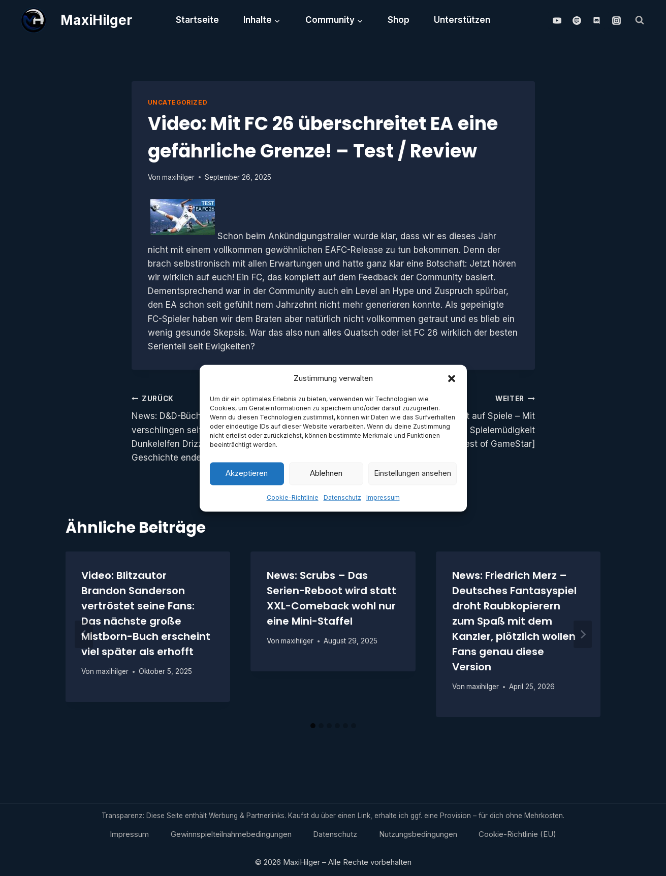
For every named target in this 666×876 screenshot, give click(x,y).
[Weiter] (583, 634)
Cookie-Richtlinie (293, 500)
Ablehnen (326, 476)
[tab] (312, 725)
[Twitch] (576, 20)
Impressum (383, 500)
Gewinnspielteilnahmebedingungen (231, 834)
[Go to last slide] (84, 634)
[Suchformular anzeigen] (639, 20)
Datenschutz (342, 500)
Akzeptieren (247, 476)
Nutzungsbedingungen (418, 834)
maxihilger (178, 177)
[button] (452, 381)
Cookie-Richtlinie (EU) (517, 834)
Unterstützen (462, 20)
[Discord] (596, 20)
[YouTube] (556, 20)
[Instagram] (616, 20)
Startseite (197, 20)
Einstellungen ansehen (412, 476)
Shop (398, 20)
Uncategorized (178, 102)
